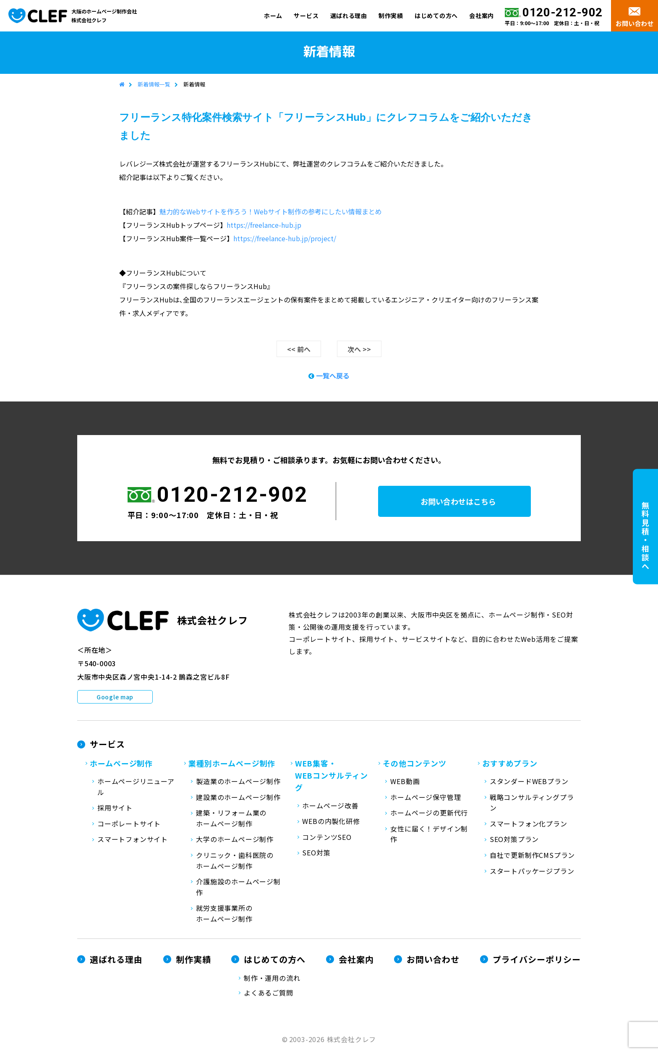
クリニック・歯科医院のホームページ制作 (235, 860)
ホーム (273, 15)
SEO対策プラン (514, 839)
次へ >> (359, 349)
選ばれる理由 (348, 15)
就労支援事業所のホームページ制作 (224, 913)
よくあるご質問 (268, 993)
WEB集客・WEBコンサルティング (331, 775)
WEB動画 (405, 782)
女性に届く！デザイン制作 (429, 834)
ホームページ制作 (121, 763)
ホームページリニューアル (136, 787)
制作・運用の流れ (272, 978)
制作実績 (391, 15)
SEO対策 (316, 853)
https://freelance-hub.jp (264, 225)
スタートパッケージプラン (532, 871)
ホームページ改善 (330, 806)
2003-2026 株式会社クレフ (332, 1040)
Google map (115, 697)
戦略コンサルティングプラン (532, 802)
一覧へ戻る (329, 376)
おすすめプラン (510, 763)
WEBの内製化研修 (331, 821)
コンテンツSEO (326, 837)
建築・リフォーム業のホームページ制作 (231, 818)
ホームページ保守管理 (425, 797)
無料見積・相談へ (645, 536)
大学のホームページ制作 (235, 839)
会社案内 (481, 15)
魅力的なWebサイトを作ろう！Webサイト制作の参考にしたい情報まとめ (270, 212)
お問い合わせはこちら (465, 501)
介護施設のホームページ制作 (238, 887)
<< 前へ (299, 349)
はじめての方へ (436, 15)
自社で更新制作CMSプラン (532, 855)
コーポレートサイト (129, 824)
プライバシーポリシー (537, 959)
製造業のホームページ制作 (238, 782)
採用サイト (115, 808)
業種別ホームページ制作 (231, 763)
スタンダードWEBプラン (529, 782)
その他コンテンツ (414, 763)
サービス (306, 15)
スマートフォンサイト (132, 839)
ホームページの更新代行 (429, 813)
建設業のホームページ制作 (238, 797)
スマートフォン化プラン (528, 824)
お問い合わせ (634, 23)
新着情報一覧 (154, 85)
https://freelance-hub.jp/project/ (284, 239)
